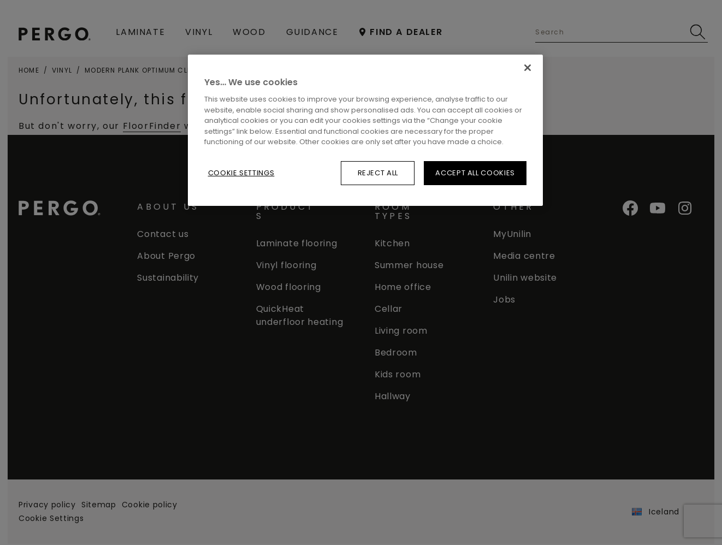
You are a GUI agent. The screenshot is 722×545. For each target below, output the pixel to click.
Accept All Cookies (475, 173)
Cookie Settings (241, 173)
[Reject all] (528, 68)
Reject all (378, 173)
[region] (365, 130)
